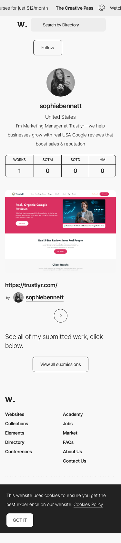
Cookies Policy (88, 504)
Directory (15, 442)
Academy (73, 414)
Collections (16, 423)
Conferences (18, 451)
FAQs (68, 442)
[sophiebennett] (38, 297)
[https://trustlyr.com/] (60, 231)
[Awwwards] (22, 24)
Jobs (68, 423)
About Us (72, 451)
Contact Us (74, 460)
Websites (14, 414)
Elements (14, 432)
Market (70, 432)
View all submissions (60, 364)
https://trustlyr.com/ (31, 285)
